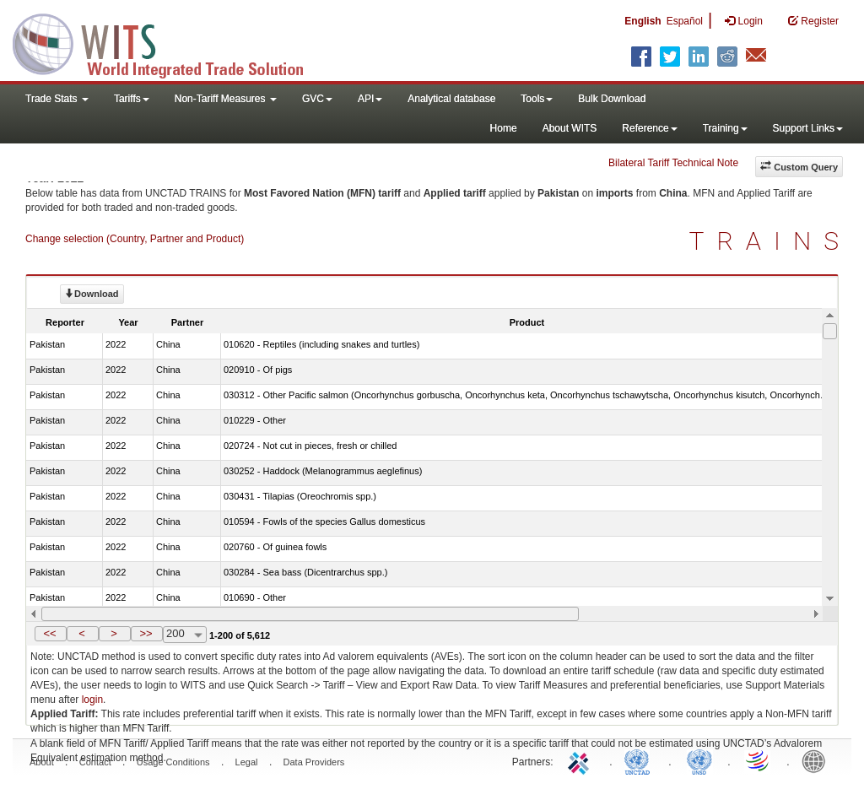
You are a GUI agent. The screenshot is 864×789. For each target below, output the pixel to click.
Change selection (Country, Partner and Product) (134, 239)
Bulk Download (611, 99)
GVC (317, 99)
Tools (537, 99)
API (370, 99)
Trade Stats (57, 99)
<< (49, 633)
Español (685, 21)
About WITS (570, 128)
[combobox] (185, 634)
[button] (51, 633)
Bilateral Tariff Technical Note (673, 163)
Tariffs (131, 99)
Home (503, 128)
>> (145, 633)
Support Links (808, 128)
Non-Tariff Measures (226, 99)
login (92, 699)
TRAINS (770, 241)
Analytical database (451, 99)
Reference (649, 128)
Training (725, 128)
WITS (169, 42)
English (642, 21)
